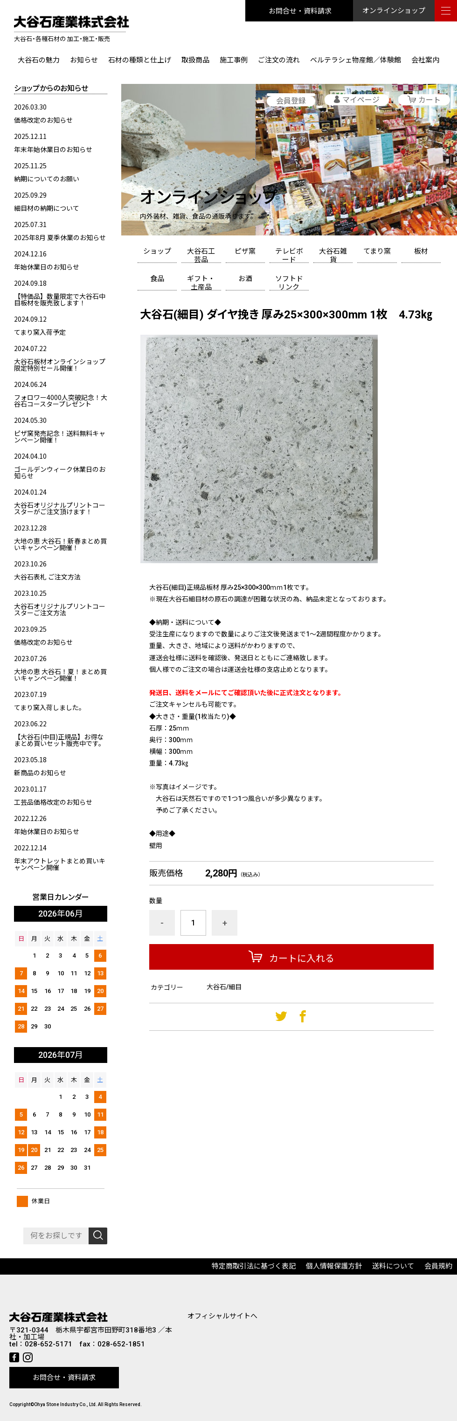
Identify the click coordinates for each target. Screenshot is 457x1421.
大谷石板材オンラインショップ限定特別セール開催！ (59, 364)
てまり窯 (377, 251)
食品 (157, 279)
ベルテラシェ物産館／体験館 (355, 60)
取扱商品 (195, 60)
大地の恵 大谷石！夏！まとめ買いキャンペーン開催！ (60, 675)
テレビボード (289, 255)
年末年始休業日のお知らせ (53, 149)
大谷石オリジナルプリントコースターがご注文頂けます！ (59, 508)
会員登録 (291, 101)
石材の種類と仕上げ (139, 60)
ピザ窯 (245, 251)
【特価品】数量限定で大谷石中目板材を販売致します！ (59, 299)
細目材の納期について (46, 208)
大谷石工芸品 (201, 255)
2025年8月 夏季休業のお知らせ (60, 237)
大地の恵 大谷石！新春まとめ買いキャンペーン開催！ (60, 544)
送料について (393, 1266)
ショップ (157, 251)
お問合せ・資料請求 (300, 10)
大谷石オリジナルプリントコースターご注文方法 (59, 609)
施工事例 (234, 60)
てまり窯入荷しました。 (49, 707)
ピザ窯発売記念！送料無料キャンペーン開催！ (59, 436)
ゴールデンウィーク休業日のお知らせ (59, 472)
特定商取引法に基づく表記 (254, 1266)
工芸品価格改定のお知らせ (53, 802)
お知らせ (84, 60)
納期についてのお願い (46, 178)
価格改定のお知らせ (43, 119)
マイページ (361, 100)
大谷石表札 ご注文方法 (47, 576)
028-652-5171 (48, 1344)
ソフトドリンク (289, 282)
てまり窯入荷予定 (40, 332)
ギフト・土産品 (201, 282)
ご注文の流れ (279, 60)
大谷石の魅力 (39, 60)
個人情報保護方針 (334, 1266)
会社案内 (425, 60)
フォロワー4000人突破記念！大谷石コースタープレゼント (60, 400)
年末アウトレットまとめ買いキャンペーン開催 (59, 864)
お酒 (245, 279)
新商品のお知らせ (40, 772)
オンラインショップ (393, 11)
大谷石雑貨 (333, 255)
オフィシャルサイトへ (222, 1316)
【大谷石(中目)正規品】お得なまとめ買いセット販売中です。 (59, 740)
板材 (421, 251)
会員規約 (438, 1266)
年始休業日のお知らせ (46, 266)
